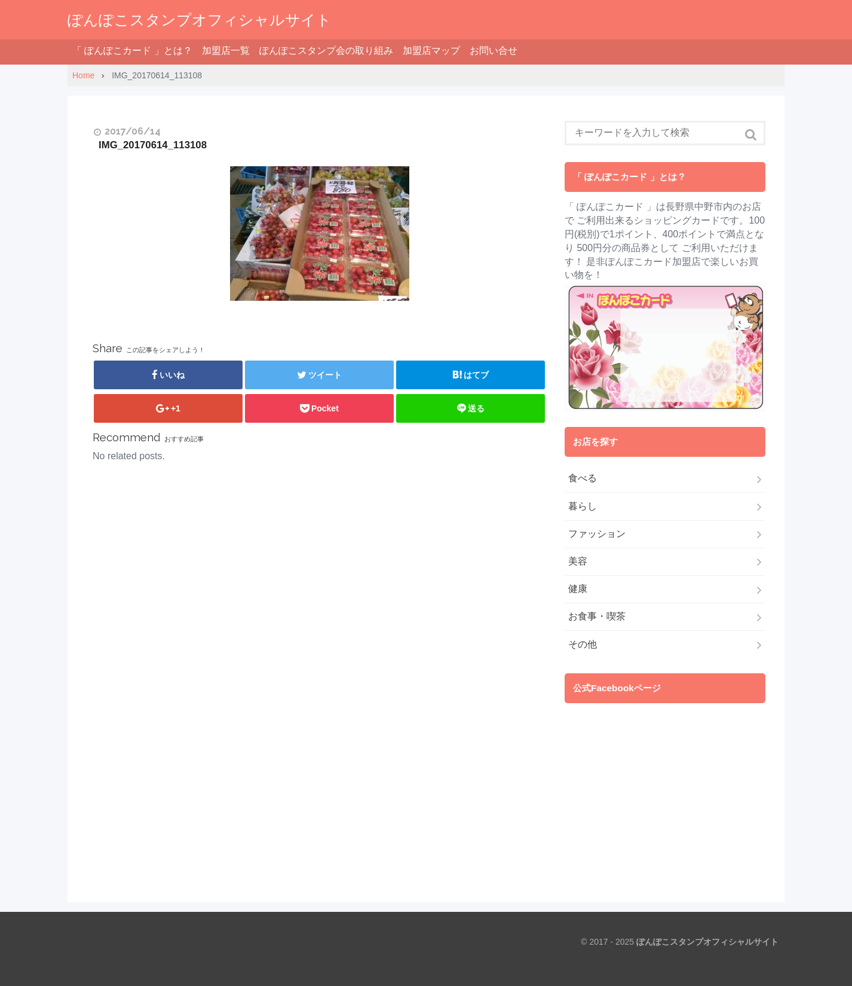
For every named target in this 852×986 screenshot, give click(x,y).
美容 (577, 561)
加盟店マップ (431, 50)
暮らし (582, 506)
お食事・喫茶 (597, 616)
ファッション (597, 534)
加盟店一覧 (226, 50)
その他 (582, 644)
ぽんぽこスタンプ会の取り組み (326, 50)
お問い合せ (493, 50)
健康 (577, 589)
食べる (582, 478)
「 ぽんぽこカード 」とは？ (132, 50)
